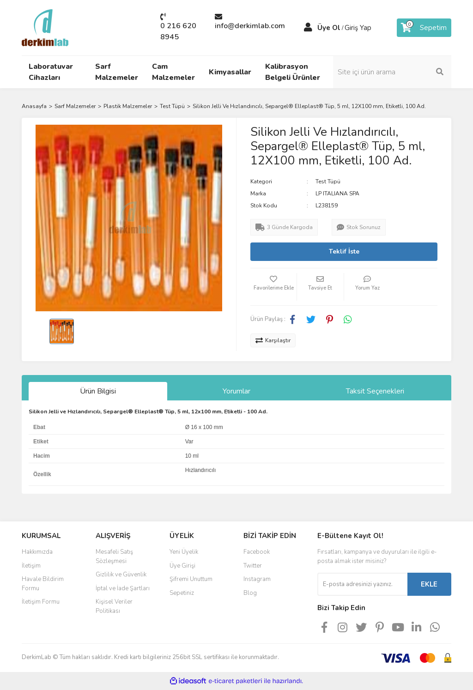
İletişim (31, 566)
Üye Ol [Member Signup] (328, 27)
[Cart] (424, 27)
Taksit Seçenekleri (375, 391)
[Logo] (45, 27)
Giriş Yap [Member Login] (358, 27)
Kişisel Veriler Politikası (114, 606)
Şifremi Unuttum (191, 579)
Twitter (252, 566)
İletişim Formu (41, 602)
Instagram (257, 579)
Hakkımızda (37, 552)
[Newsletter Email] (362, 584)
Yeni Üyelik (184, 552)
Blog (250, 593)
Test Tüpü (327, 181)
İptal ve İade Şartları (123, 588)
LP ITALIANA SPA (337, 193)
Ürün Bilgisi (98, 391)
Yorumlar (236, 391)
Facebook (256, 552)
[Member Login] (308, 28)
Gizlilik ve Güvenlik (121, 574)
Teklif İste (344, 251)
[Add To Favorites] (273, 287)
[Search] (402, 72)
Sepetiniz (182, 593)
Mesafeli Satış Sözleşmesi (114, 556)
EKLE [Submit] (429, 584)
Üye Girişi (182, 566)
